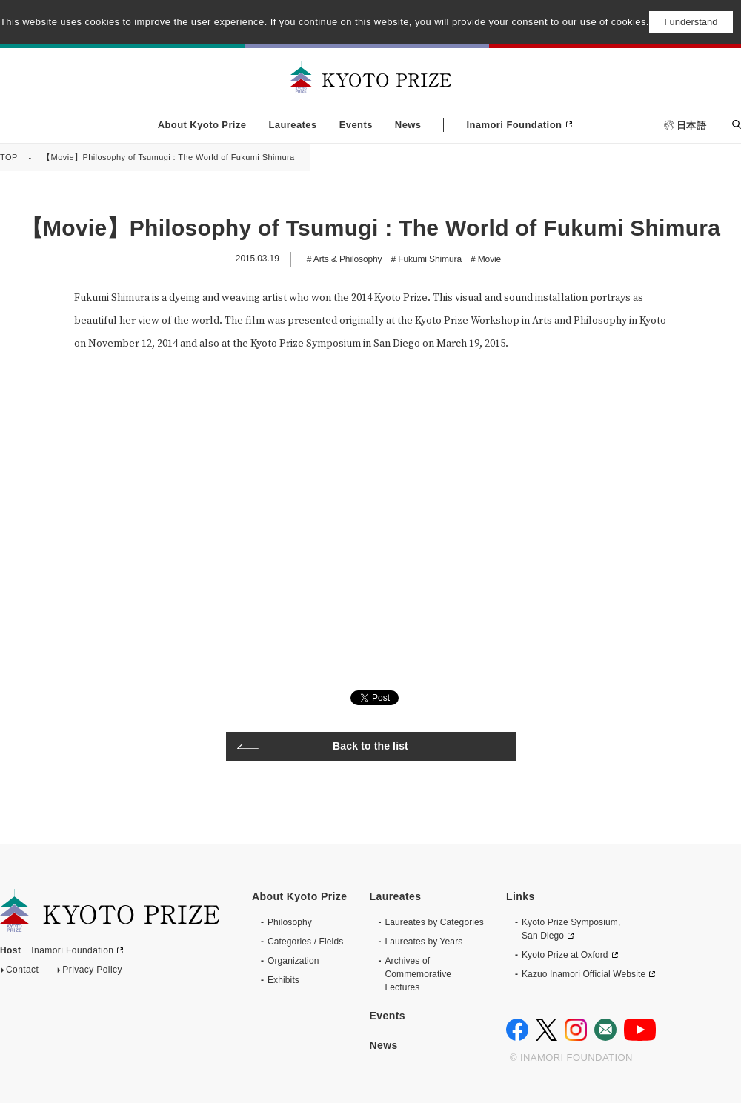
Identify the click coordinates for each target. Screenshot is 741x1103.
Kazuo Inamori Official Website (583, 974)
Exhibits (283, 980)
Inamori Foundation (514, 124)
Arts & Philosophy (346, 259)
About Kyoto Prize (202, 124)
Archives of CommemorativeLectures (418, 974)
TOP (9, 157)
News (408, 124)
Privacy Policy (92, 972)
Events (356, 124)
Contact (22, 972)
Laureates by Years (423, 941)
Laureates (292, 124)
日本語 (691, 125)
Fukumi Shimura (429, 259)
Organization (293, 961)
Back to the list (370, 746)
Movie (489, 259)
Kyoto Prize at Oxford (565, 955)
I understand (690, 21)
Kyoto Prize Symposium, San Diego (571, 929)
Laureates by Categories (434, 922)
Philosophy (290, 922)
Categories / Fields (305, 941)
